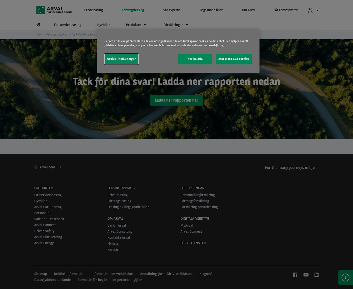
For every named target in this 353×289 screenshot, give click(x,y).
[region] (178, 51)
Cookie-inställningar (121, 59)
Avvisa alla (195, 59)
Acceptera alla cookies (233, 59)
